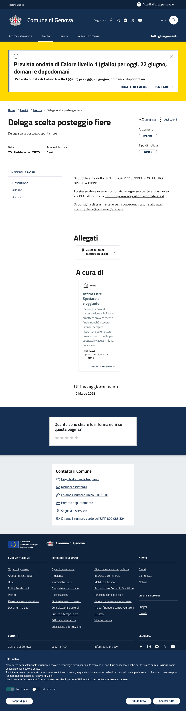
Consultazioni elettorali (65, 607)
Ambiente (57, 575)
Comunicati (145, 575)
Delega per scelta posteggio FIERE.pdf (97, 252)
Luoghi (143, 607)
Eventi (143, 613)
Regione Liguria (16, 5)
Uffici (11, 582)
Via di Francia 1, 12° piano (98, 356)
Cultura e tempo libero (65, 614)
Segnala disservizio (74, 510)
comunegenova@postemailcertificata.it (134, 196)
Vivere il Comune (88, 36)
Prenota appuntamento (77, 502)
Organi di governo (18, 569)
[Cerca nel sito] (173, 20)
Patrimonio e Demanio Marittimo (114, 588)
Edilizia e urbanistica (64, 620)
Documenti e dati (18, 607)
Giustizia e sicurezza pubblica (111, 569)
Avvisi (142, 569)
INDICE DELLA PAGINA (35, 172)
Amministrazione (20, 36)
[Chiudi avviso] (171, 56)
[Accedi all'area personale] (155, 4)
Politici (12, 594)
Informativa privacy (106, 646)
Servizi (63, 36)
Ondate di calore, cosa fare (146, 87)
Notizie (37, 110)
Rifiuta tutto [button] (139, 701)
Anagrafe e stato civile (65, 588)
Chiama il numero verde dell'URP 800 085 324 (93, 518)
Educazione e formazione (67, 626)
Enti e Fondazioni (18, 588)
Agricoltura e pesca (63, 569)
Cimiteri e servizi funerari (66, 601)
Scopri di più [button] (19, 701)
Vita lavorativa (103, 620)
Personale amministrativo (23, 601)
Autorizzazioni (60, 594)
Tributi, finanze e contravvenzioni (114, 607)
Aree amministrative (20, 575)
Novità (45, 36)
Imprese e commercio (107, 575)
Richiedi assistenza (74, 486)
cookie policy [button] (32, 668)
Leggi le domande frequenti (80, 479)
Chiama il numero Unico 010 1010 (84, 494)
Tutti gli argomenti (164, 36)
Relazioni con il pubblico (108, 594)
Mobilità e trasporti (105, 582)
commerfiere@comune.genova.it (99, 209)
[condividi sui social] (147, 120)
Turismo (99, 614)
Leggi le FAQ (59, 646)
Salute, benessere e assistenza (113, 601)
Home (11, 110)
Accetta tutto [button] (166, 701)
